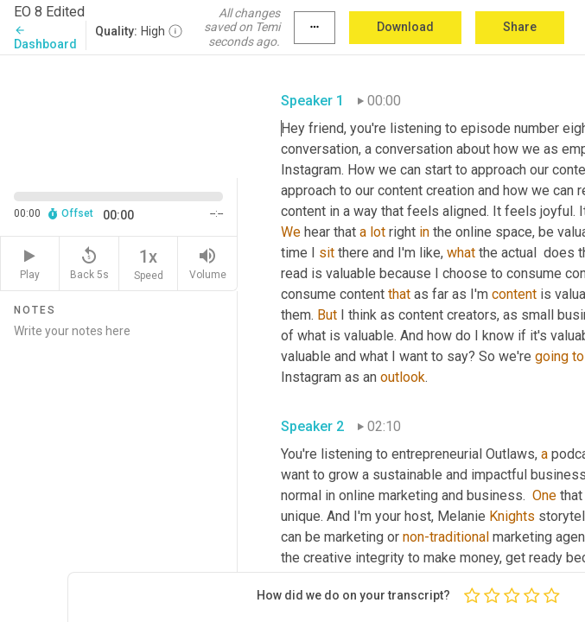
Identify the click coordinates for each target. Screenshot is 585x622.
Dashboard (45, 37)
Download (405, 27)
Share (520, 27)
